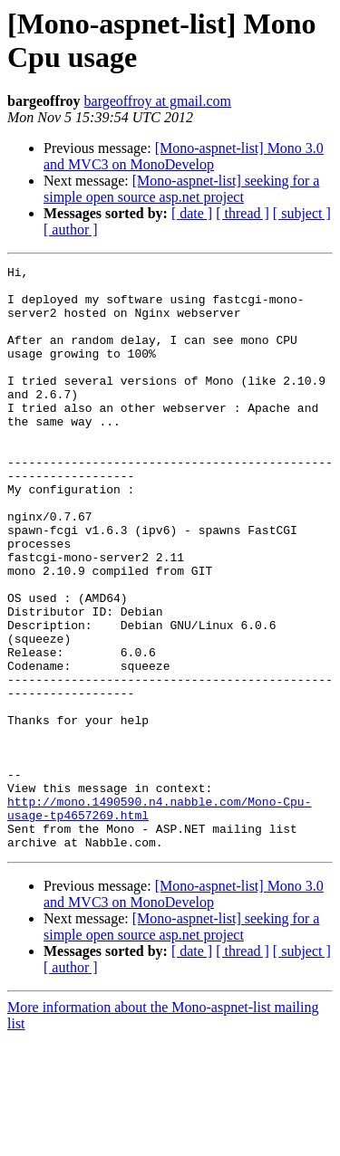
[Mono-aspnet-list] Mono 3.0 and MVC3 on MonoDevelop (184, 156)
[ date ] (191, 213)
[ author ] (71, 229)
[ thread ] (242, 213)
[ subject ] (302, 213)
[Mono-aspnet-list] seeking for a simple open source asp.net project (181, 189)
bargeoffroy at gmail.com (157, 101)
